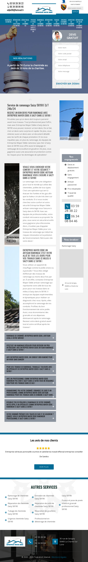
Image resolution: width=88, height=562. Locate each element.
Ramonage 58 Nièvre (8, 21)
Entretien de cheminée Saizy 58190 (43, 497)
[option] (44, 452)
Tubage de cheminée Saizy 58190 (15, 512)
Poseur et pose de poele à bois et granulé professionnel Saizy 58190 (71, 505)
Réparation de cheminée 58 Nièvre (48, 23)
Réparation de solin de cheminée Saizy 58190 (43, 505)
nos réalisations (22, 58)
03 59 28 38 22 (15, 3)
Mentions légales (59, 557)
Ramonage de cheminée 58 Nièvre (40, 23)
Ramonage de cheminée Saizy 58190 (16, 497)
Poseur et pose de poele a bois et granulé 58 (33, 25)
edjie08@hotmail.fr (15, 9)
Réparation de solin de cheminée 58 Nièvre (79, 24)
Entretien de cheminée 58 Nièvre (71, 23)
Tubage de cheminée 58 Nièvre (57, 23)
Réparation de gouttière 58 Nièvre (16, 23)
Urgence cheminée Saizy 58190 (17, 520)
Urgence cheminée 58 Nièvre (64, 22)
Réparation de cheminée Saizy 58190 (17, 505)
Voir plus (44, 467)
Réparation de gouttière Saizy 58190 (43, 512)
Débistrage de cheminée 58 (25, 23)
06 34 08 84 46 (15, 6)
